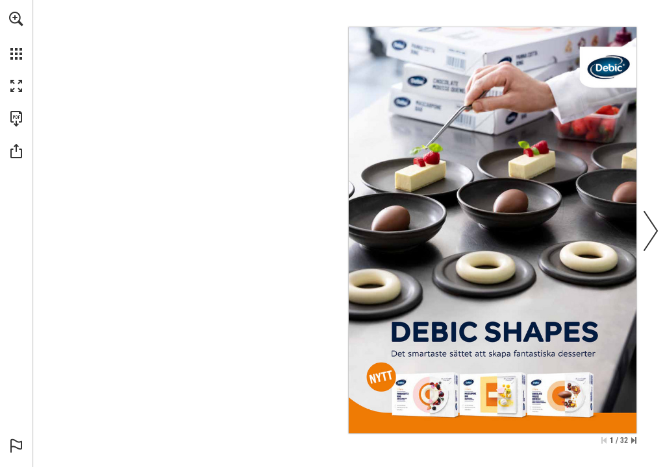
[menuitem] (16, 35)
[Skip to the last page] (633, 440)
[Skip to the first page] (604, 440)
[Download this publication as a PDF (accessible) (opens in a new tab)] (16, 118)
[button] (16, 19)
